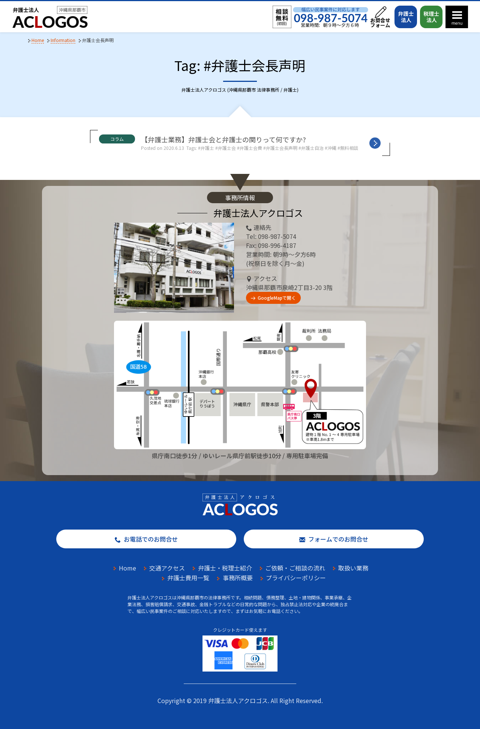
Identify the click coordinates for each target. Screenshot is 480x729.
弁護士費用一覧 (188, 577)
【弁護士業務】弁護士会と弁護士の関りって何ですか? (223, 139)
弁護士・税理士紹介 (225, 567)
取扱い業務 (353, 567)
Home (127, 567)
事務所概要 (238, 577)
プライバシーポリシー (296, 577)
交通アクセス (167, 567)
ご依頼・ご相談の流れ (295, 567)
